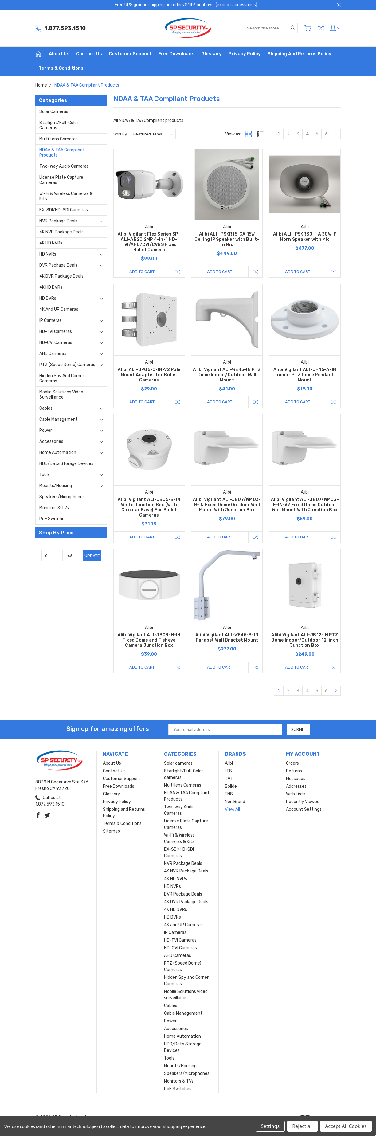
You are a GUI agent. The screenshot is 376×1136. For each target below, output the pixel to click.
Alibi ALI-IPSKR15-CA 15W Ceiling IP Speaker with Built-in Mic (226, 239)
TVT (229, 778)
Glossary (211, 54)
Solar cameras (53, 111)
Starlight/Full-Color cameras (58, 125)
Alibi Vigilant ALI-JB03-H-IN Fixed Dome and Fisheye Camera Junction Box (149, 640)
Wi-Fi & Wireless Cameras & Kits (66, 196)
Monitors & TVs (54, 507)
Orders (292, 763)
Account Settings (304, 809)
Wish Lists (295, 794)
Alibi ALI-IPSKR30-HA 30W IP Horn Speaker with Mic (305, 237)
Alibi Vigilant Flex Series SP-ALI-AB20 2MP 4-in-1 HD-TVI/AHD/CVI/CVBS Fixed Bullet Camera (149, 242)
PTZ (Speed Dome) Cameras (67, 364)
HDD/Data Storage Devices (66, 463)
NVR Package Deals (58, 221)
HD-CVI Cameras (55, 342)
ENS (229, 794)
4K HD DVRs (50, 287)
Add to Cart (142, 271)
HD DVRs (47, 298)
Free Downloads (176, 54)
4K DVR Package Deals (61, 276)
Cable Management (58, 419)
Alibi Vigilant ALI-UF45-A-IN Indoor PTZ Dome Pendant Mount (304, 375)
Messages (295, 778)
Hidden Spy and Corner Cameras (61, 378)
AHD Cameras (52, 353)
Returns (294, 771)
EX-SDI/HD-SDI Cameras (63, 210)
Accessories (51, 441)
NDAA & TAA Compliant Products (62, 152)
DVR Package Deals (58, 265)
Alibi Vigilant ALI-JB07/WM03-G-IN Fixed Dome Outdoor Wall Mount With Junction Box (227, 505)
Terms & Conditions (61, 68)
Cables (46, 408)
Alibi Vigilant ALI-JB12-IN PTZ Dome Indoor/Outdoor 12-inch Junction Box (304, 640)
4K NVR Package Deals (61, 232)
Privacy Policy (245, 54)
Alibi (229, 763)
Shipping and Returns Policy (299, 54)
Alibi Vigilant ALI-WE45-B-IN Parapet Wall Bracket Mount (226, 637)
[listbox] (153, 134)
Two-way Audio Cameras (64, 166)
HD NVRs (47, 254)
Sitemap (111, 831)
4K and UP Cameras (58, 309)
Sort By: (120, 134)
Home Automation (57, 452)
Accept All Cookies (346, 1126)
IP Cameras (50, 320)
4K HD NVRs (50, 243)
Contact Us (89, 54)
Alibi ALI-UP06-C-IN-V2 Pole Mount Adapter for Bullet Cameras (149, 375)
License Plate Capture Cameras (61, 180)
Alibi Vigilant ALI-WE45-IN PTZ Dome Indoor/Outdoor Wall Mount (227, 375)
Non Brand (235, 801)
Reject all (302, 1126)
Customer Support (130, 54)
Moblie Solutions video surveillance (61, 394)
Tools (44, 474)
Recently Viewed (302, 801)
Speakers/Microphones (62, 496)
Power (45, 430)
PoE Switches (53, 518)
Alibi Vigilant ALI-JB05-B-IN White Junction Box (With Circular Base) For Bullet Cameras (149, 507)
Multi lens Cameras (58, 139)
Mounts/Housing (55, 485)
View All (232, 809)
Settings (270, 1126)
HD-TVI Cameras (55, 331)
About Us (59, 54)
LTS (228, 771)
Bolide (231, 786)
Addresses (296, 786)
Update (92, 555)
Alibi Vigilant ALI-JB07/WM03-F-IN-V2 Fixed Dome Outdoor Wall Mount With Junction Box (305, 505)
